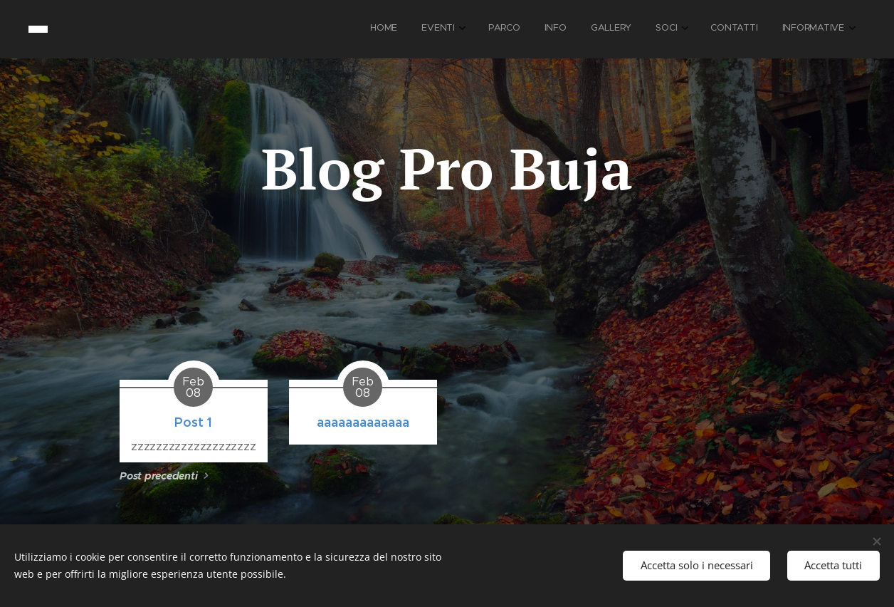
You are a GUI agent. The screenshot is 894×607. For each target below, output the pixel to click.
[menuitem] (656, 29)
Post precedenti (159, 475)
